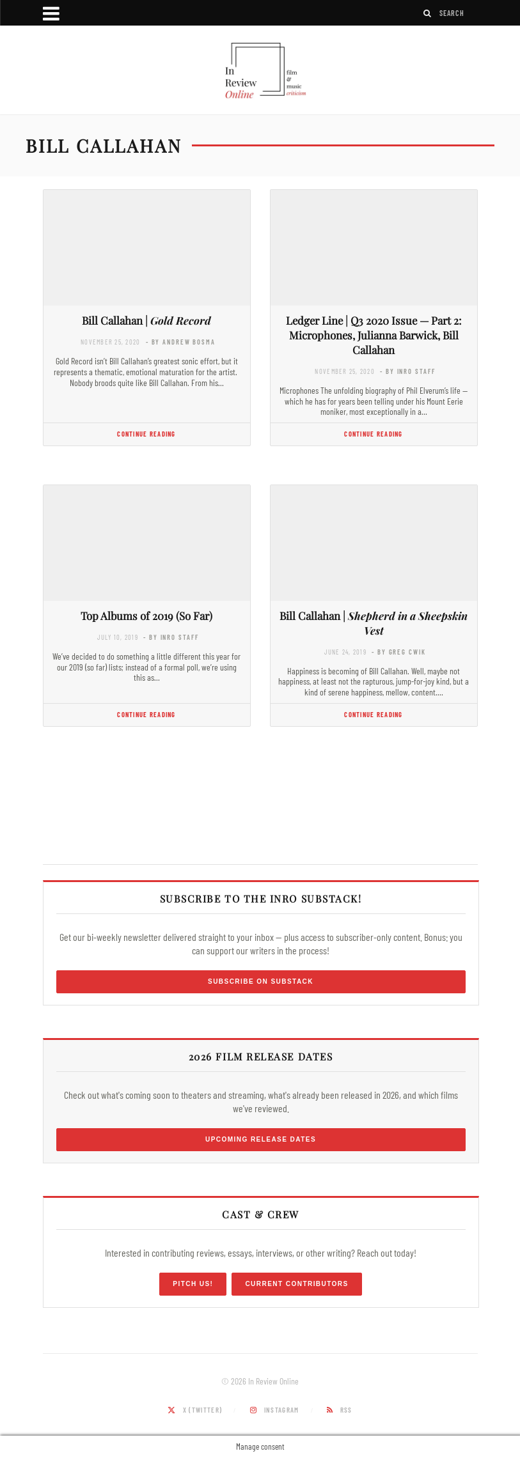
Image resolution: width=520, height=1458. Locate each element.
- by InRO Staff (407, 371)
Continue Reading (146, 434)
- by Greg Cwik (398, 652)
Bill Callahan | (146, 320)
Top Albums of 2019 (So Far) (146, 616)
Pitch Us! (193, 1283)
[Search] (427, 13)
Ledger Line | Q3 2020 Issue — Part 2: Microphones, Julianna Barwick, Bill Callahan (373, 335)
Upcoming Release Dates (260, 1139)
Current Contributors (296, 1283)
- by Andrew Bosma (181, 341)
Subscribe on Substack (260, 981)
